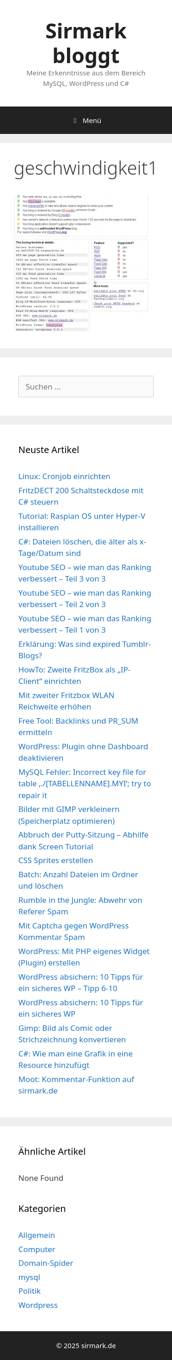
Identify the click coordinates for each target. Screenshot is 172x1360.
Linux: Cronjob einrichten (64, 476)
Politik (29, 1290)
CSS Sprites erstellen (55, 860)
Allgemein (36, 1235)
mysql (29, 1277)
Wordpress (38, 1305)
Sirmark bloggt (86, 42)
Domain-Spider (45, 1263)
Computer (36, 1249)
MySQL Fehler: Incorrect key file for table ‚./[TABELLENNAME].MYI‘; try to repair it (84, 783)
